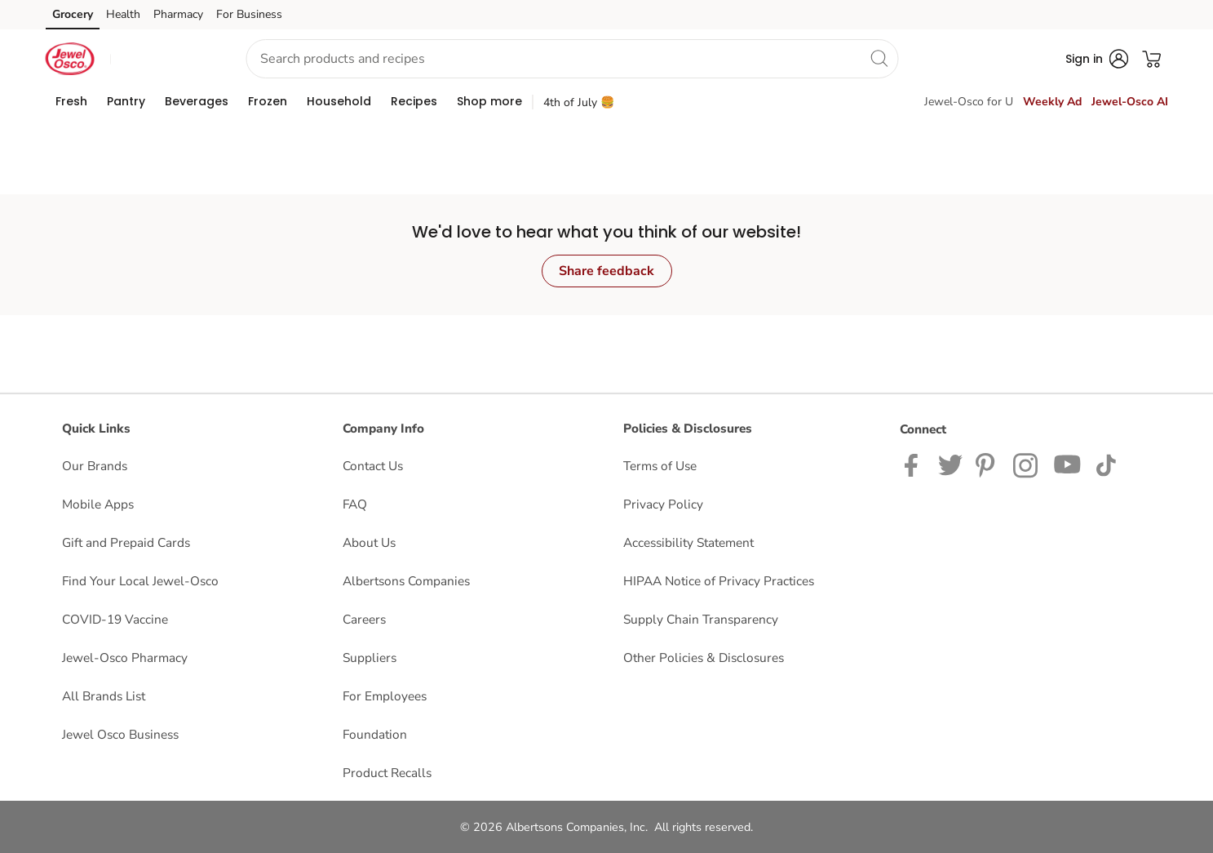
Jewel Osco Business (120, 734)
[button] (164, 59)
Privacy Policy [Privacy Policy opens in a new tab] (663, 504)
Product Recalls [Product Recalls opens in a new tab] (387, 772)
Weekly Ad (1052, 101)
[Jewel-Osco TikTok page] (1105, 464)
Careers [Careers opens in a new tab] (364, 619)
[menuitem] (71, 101)
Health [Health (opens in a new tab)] (123, 14)
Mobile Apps (98, 504)
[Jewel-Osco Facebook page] (915, 464)
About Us (369, 542)
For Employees (385, 695)
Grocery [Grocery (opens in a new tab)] (72, 14)
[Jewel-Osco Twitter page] (950, 464)
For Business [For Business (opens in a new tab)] (249, 14)
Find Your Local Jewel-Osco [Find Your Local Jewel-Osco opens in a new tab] (140, 580)
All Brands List (103, 695)
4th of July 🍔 (578, 102)
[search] (879, 57)
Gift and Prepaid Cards (126, 542)
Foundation (375, 734)
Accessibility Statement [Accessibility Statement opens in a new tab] (688, 542)
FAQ (355, 504)
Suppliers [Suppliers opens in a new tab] (369, 657)
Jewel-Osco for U (968, 101)
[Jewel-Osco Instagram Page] (1026, 464)
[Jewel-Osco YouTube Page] (1068, 464)
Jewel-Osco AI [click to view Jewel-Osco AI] (1129, 101)
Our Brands (94, 465)
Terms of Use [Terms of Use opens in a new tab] (660, 465)
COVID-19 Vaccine (115, 619)
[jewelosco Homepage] (70, 58)
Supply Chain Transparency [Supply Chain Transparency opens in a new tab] (700, 619)
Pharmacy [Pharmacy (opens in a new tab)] (178, 14)
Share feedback (606, 271)
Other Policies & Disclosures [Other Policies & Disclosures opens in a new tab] (703, 657)
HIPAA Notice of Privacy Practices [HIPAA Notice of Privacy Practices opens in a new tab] (718, 580)
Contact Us (373, 465)
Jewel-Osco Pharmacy (125, 657)
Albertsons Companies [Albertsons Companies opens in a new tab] (406, 580)
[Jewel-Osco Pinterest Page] (988, 464)
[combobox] (572, 58)
